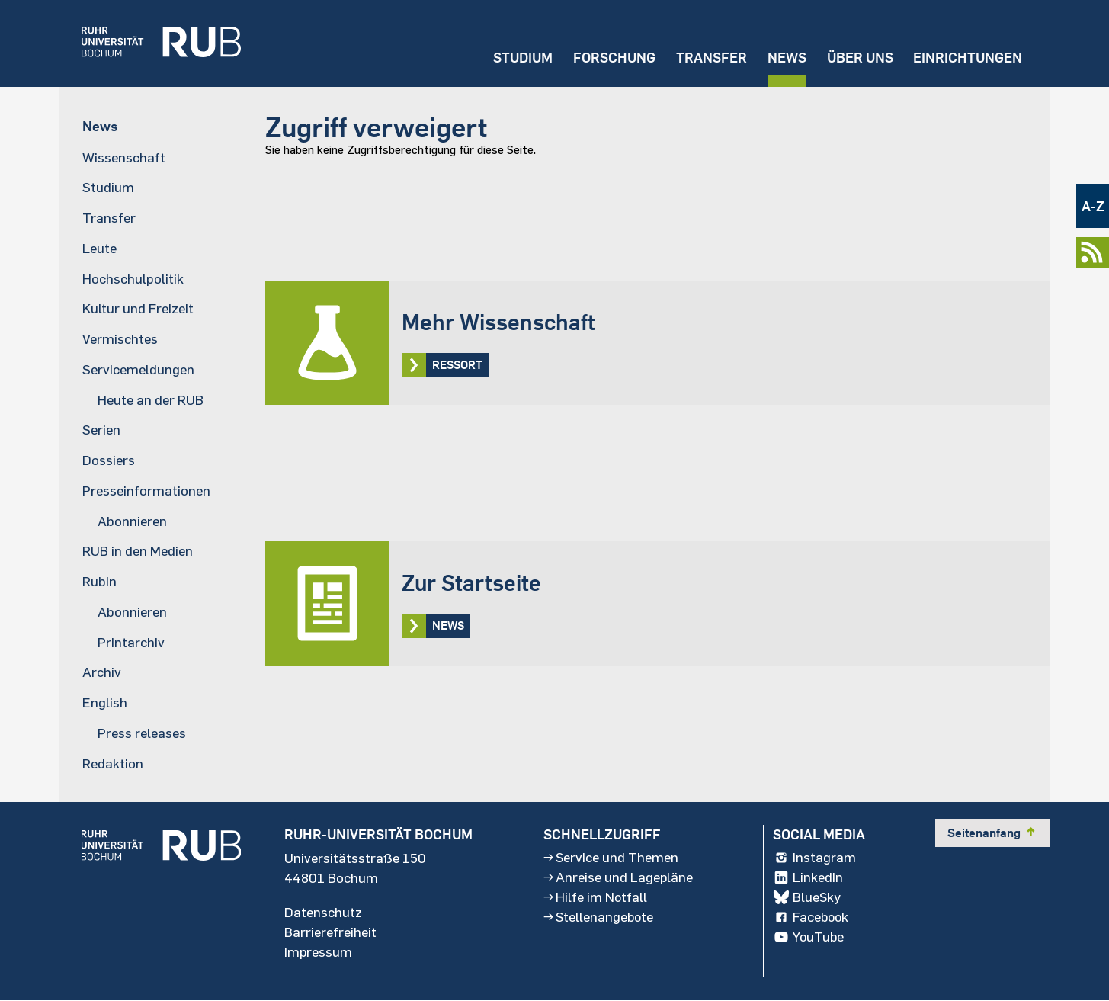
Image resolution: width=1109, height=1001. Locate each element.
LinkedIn (809, 877)
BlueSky (808, 897)
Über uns (859, 57)
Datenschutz (323, 912)
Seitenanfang (993, 832)
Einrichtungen (967, 57)
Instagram (815, 857)
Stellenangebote (599, 917)
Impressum (318, 952)
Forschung (613, 57)
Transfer (710, 57)
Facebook (812, 917)
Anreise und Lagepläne (618, 877)
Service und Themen (611, 857)
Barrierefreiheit (330, 932)
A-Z (1093, 206)
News (786, 57)
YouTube (810, 937)
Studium (521, 57)
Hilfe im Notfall (595, 897)
